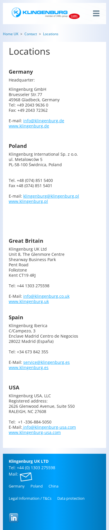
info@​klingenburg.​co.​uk (46, 296)
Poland (37, 486)
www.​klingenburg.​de (29, 126)
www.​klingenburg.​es (29, 367)
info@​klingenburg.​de (43, 120)
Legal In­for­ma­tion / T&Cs (30, 498)
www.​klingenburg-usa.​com (35, 432)
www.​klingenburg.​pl (28, 201)
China (53, 486)
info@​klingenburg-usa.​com (49, 427)
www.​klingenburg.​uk (29, 301)
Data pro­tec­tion (71, 498)
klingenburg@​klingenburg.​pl (51, 196)
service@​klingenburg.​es (46, 362)
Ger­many (17, 486)
